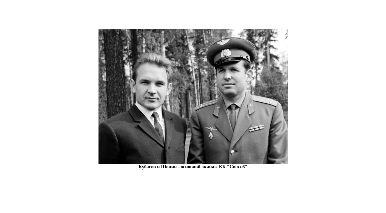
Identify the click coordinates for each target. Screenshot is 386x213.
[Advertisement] (193, 15)
